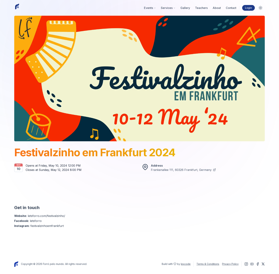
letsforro (36, 221)
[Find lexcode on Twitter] (174, 264)
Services (168, 8)
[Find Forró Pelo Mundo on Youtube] (252, 264)
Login (248, 7)
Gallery (185, 8)
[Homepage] (17, 8)
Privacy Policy (230, 263)
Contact (231, 8)
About (217, 8)
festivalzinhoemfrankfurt (47, 226)
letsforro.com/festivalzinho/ (46, 216)
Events (150, 8)
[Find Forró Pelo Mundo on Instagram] (246, 264)
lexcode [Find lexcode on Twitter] (186, 263)
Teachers (201, 8)
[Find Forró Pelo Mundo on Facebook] (257, 264)
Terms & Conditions (207, 263)
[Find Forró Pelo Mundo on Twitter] (263, 264)
